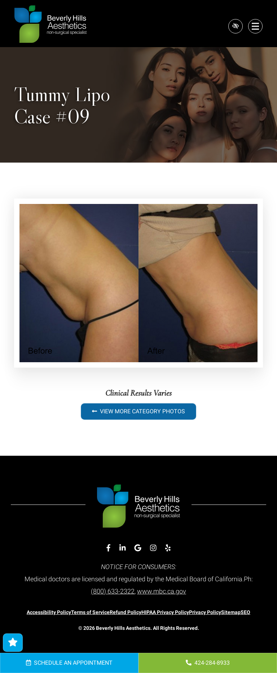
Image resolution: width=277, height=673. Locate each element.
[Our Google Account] (137, 548)
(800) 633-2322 (113, 591)
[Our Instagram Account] (153, 548)
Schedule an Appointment (69, 662)
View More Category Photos (138, 411)
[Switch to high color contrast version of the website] (235, 26)
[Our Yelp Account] (168, 548)
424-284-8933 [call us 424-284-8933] (208, 662)
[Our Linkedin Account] (122, 548)
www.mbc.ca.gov (161, 591)
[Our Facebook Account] (108, 548)
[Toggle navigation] (255, 26)
